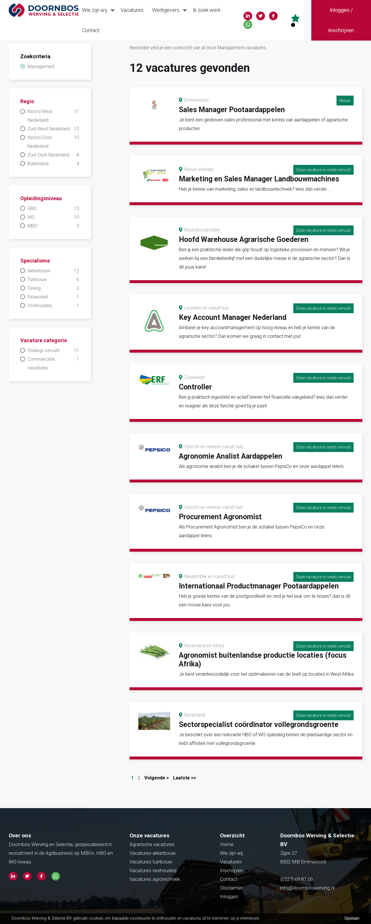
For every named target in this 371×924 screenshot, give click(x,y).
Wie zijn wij (99, 10)
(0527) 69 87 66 (297, 879)
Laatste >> (184, 778)
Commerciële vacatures (53, 363)
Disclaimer (231, 888)
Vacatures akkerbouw (153, 853)
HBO (53, 208)
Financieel (53, 297)
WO (53, 217)
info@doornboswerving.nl (307, 888)
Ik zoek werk (207, 10)
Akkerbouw (53, 271)
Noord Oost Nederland (53, 141)
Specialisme (35, 261)
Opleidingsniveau (41, 198)
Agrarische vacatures (152, 844)
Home (227, 844)
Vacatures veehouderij (153, 870)
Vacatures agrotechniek (155, 879)
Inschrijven (231, 870)
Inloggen (229, 896)
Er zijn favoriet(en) (293, 25)
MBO (53, 226)
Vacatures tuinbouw (151, 862)
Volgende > (156, 778)
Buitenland (53, 163)
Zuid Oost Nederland (53, 155)
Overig (53, 288)
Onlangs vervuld (53, 350)
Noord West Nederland (53, 115)
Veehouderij (53, 305)
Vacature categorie (43, 340)
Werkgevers (170, 10)
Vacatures (132, 10)
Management (41, 66)
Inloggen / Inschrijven (341, 20)
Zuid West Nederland (53, 129)
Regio (27, 101)
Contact (91, 30)
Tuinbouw (53, 279)
